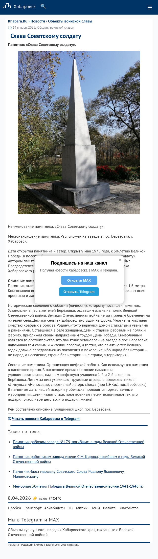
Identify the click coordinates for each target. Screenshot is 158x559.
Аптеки (81, 508)
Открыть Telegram (79, 292)
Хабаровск (18, 6)
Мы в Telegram (25, 521)
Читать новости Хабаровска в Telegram (46, 418)
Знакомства (129, 508)
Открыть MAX (79, 280)
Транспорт (32, 508)
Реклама (13, 545)
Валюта (109, 508)
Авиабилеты (54, 508)
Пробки (14, 508)
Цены (95, 508)
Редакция (27, 545)
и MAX (51, 521)
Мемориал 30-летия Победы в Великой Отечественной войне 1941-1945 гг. (78, 487)
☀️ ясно (47, 499)
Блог (48, 545)
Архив (39, 545)
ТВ (70, 508)
